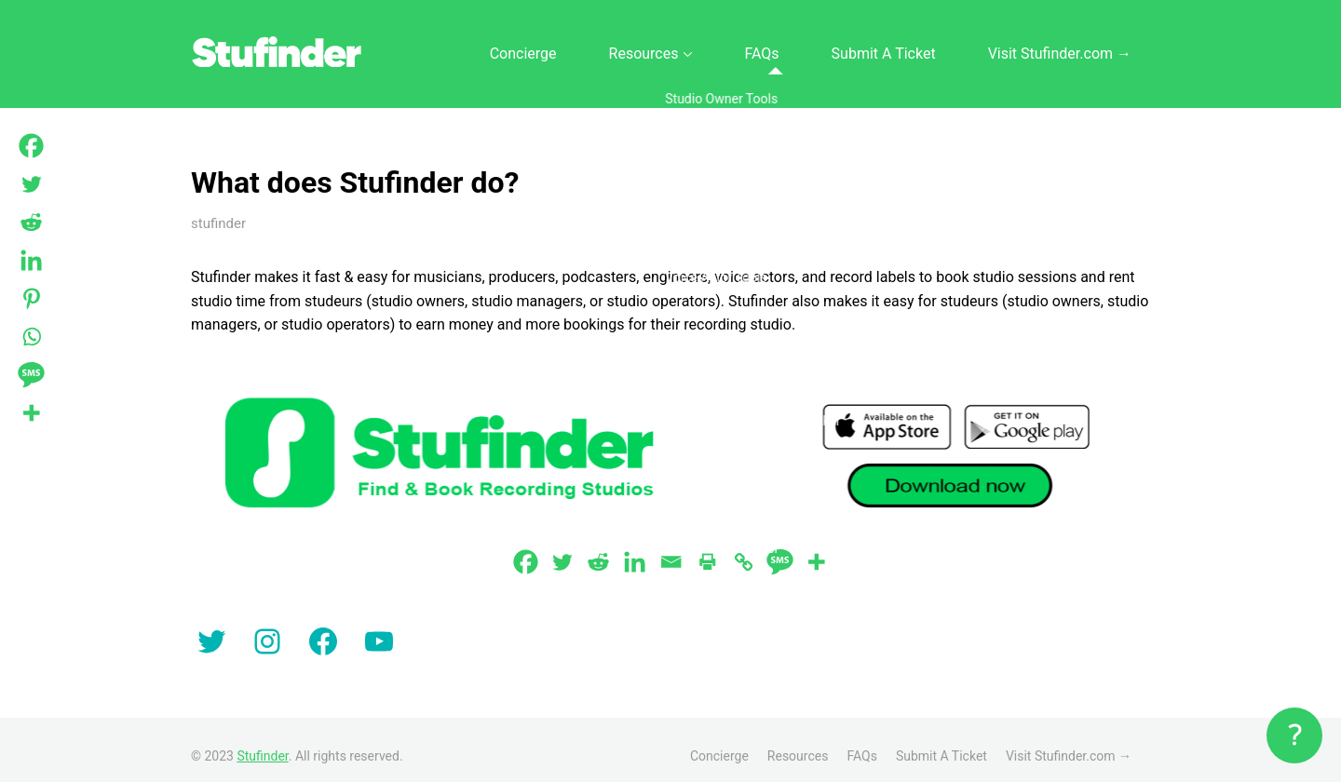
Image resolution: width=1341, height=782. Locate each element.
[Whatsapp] (31, 336)
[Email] (671, 549)
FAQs (834, 47)
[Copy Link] (743, 549)
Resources (741, 47)
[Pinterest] (31, 298)
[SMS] (780, 549)
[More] (816, 549)
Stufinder (262, 743)
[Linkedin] (634, 549)
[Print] (707, 549)
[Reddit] (598, 549)
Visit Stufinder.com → (1075, 47)
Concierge (647, 47)
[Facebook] (525, 549)
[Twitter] (562, 549)
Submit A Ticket (929, 47)
